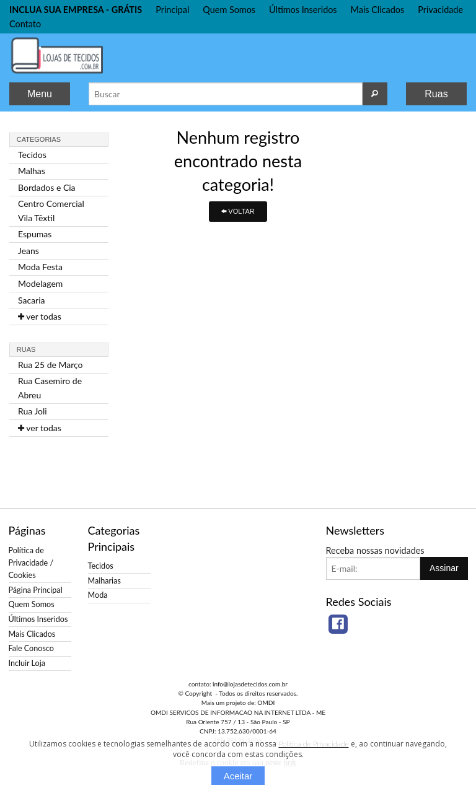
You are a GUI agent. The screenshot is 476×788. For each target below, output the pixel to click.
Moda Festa (40, 266)
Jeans (28, 250)
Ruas (436, 94)
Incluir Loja (27, 663)
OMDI (266, 702)
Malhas (31, 170)
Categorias (39, 139)
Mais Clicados (378, 9)
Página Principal (36, 590)
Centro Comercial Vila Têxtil (51, 210)
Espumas (34, 234)
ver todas (39, 316)
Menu (39, 94)
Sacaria (31, 300)
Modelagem (40, 283)
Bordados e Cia (47, 187)
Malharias (104, 580)
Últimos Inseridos (303, 9)
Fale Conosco (31, 648)
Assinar (444, 568)
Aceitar (238, 776)
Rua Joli (32, 411)
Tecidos (32, 154)
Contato (25, 24)
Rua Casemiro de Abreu (50, 387)
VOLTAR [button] (237, 211)
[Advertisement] (417, 310)
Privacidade (440, 9)
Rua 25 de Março (50, 364)
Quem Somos (229, 9)
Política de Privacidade (313, 743)
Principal (172, 9)
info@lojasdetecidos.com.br (250, 684)
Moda (98, 595)
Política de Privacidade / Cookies (31, 563)
